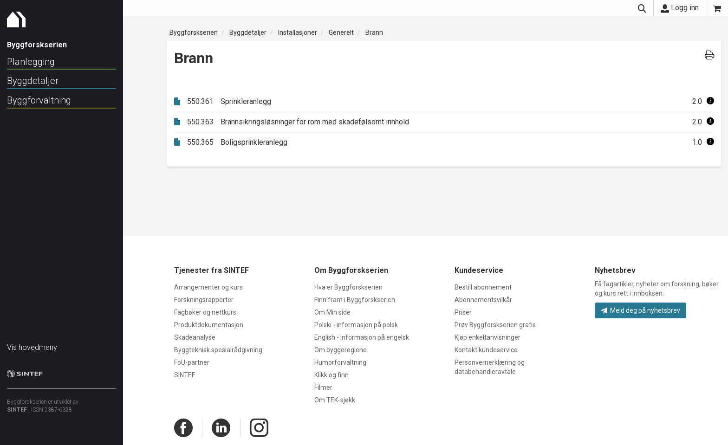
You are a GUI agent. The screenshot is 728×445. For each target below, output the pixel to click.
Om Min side (332, 312)
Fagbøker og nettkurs (205, 312)
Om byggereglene (340, 350)
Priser (463, 312)
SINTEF (17, 405)
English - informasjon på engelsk (361, 337)
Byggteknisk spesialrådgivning (218, 350)
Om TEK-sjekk (334, 400)
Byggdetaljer (32, 80)
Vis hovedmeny (32, 342)
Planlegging (31, 61)
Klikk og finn (331, 375)
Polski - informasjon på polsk (356, 325)
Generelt (341, 32)
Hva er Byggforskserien (348, 287)
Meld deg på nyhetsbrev (640, 310)
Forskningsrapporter (204, 299)
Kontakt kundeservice (486, 350)
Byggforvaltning (39, 100)
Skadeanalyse (194, 337)
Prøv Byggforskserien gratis (495, 325)
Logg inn (680, 8)
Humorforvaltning (340, 362)
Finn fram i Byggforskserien (354, 299)
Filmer (323, 387)
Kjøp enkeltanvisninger (487, 337)
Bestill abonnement (483, 287)
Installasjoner (297, 32)
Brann (374, 32)
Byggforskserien (193, 32)
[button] (710, 101)
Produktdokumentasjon (208, 325)
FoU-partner (191, 362)
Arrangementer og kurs (208, 287)
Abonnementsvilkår (483, 299)
